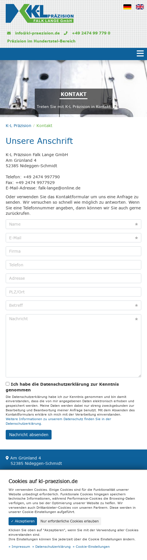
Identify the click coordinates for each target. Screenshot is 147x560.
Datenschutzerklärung (53, 547)
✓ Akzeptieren (23, 521)
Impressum (21, 547)
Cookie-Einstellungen (93, 547)
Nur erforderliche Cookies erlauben (69, 521)
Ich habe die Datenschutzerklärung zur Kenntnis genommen (62, 387)
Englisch (141, 10)
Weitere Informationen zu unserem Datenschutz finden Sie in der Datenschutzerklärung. (58, 421)
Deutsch (129, 10)
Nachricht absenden (28, 435)
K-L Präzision (18, 125)
